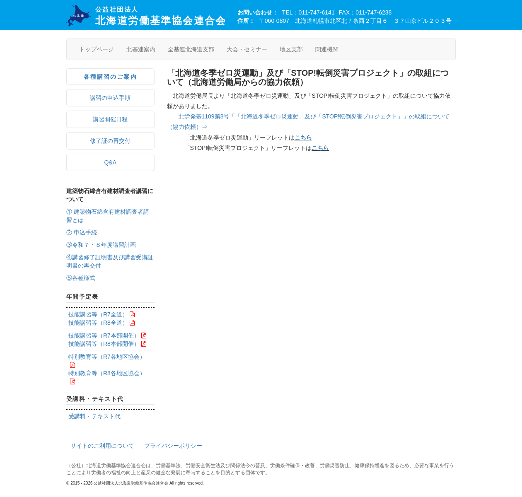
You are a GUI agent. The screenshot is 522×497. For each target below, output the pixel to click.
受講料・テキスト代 (94, 416)
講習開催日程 (110, 119)
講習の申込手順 (110, 97)
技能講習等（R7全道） (98, 314)
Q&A (110, 162)
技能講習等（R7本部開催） (104, 335)
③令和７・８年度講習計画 (101, 244)
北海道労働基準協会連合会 (161, 16)
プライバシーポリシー (173, 445)
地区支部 (291, 49)
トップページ (96, 49)
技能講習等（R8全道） (98, 322)
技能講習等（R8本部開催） (104, 343)
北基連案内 (140, 49)
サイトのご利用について (102, 445)
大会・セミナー (247, 49)
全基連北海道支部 (191, 49)
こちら (303, 137)
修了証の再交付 (110, 141)
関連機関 (326, 49)
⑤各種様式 (80, 278)
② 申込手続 (81, 232)
